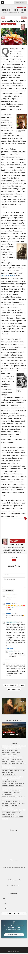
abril (5, 906)
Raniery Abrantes (19, 783)
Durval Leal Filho (6, 801)
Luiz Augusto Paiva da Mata (9, 754)
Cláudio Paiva (16, 801)
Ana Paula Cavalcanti (19, 770)
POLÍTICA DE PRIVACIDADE (13, 913)
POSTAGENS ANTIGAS (14, 689)
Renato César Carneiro (8, 816)
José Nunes (5, 750)
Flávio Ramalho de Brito (8, 763)
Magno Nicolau (6, 818)
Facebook (21, 701)
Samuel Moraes (15, 805)
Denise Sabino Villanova (8, 814)
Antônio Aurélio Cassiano (8, 774)
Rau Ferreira (22, 810)
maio (5, 903)
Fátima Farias (19, 785)
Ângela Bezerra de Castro (9, 781)
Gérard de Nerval (8, 276)
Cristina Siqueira (15, 779)
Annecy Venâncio (6, 812)
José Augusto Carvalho (9, 24)
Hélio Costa (20, 761)
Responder (8, 599)
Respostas (10, 648)
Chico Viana (5, 748)
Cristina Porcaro (18, 776)
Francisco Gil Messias (15, 748)
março (5, 908)
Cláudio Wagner (16, 812)
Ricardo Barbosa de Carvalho (9, 810)
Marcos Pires (5, 752)
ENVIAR (3, 17)
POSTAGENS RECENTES (10, 685)
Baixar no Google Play (14, 934)
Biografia (21, 704)
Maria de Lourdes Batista (8, 796)
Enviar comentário (8, 590)
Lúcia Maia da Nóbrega (8, 794)
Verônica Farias (6, 790)
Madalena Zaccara (7, 803)
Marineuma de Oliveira (8, 772)
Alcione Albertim (6, 792)
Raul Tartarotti (6, 759)
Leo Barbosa (12, 761)
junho (5, 901)
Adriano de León (16, 790)
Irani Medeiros (16, 792)
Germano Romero (15, 752)
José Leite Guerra (6, 765)
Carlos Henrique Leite (8, 807)
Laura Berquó (5, 779)
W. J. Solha (4, 761)
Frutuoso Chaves (13, 750)
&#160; (14, 528)
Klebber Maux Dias (17, 759)
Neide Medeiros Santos (8, 785)
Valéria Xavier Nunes (18, 803)
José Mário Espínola (7, 770)
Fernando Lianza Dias (7, 783)
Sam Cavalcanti (21, 796)
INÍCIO (22, 685)
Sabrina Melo (19, 816)
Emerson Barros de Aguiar (9, 768)
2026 (4, 898)
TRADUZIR (24, 17)
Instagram (21, 699)
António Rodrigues (7, 776)
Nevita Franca (5, 805)
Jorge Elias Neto (20, 763)
